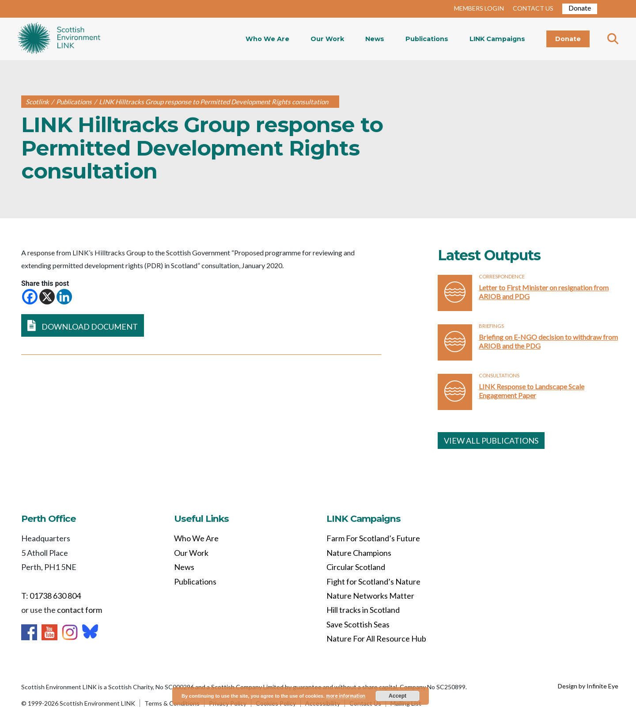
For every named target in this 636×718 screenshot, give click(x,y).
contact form (79, 610)
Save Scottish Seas (358, 624)
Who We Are (267, 39)
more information (345, 696)
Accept (397, 696)
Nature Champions (358, 553)
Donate (579, 8)
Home (59, 39)
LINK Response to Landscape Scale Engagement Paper (531, 390)
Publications (426, 39)
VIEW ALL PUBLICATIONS (491, 440)
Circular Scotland (355, 567)
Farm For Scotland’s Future (373, 538)
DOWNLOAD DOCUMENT (82, 325)
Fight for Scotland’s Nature (373, 581)
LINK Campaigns (497, 39)
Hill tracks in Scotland (363, 610)
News (374, 39)
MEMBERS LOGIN (479, 8)
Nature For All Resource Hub (376, 638)
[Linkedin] (64, 296)
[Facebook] (30, 296)
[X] (47, 296)
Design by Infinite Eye (588, 686)
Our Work (327, 39)
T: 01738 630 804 (51, 595)
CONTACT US (533, 8)
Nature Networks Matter (370, 595)
